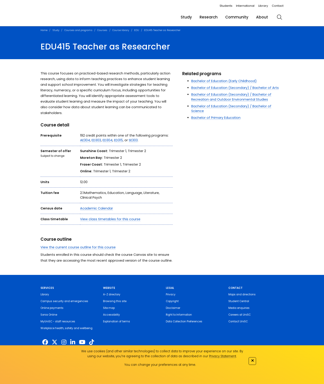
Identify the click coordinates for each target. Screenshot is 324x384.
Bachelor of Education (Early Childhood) (224, 81)
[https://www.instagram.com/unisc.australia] (63, 342)
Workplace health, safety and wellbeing (66, 328)
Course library (120, 30)
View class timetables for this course (110, 219)
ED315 (118, 140)
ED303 (96, 140)
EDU (136, 30)
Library (263, 6)
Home (43, 30)
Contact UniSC (238, 321)
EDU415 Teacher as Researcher (162, 30)
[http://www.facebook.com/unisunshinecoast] (45, 342)
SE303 (133, 140)
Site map (109, 308)
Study (186, 17)
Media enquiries (239, 308)
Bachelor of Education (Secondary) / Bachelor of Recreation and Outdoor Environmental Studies (231, 97)
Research (209, 17)
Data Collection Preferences (184, 321)
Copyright (172, 301)
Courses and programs (78, 30)
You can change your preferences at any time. (160, 365)
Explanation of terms (116, 321)
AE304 (85, 140)
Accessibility (111, 315)
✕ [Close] (252, 360)
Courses (102, 30)
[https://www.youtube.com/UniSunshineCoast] (82, 342)
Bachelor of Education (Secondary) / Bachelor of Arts (235, 87)
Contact (278, 6)
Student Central (238, 301)
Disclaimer (173, 308)
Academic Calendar (96, 208)
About (262, 17)
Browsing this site (114, 301)
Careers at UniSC (239, 315)
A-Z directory (111, 294)
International (245, 6)
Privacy (171, 294)
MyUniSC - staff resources (57, 321)
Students (226, 6)
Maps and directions (242, 294)
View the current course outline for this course (78, 247)
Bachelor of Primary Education (216, 117)
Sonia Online (48, 315)
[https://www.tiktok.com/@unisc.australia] (91, 342)
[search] (279, 17)
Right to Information (179, 315)
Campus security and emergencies (64, 301)
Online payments (51, 308)
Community (236, 17)
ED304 (107, 140)
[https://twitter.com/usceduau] (54, 342)
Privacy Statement (222, 356)
